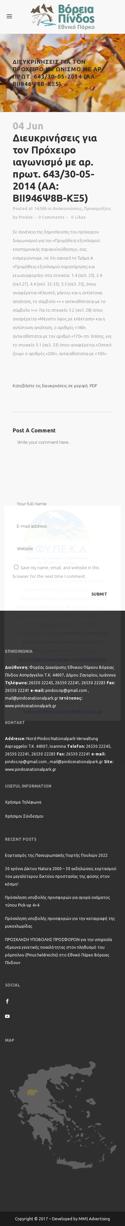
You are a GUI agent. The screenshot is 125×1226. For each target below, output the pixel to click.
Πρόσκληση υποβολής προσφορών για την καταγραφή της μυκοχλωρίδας (60, 922)
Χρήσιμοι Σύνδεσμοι (24, 816)
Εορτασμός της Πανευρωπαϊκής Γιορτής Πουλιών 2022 (56, 855)
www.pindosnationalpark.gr (30, 706)
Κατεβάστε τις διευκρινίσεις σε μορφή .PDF (55, 385)
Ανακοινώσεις (67, 208)
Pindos (26, 217)
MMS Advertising (94, 1219)
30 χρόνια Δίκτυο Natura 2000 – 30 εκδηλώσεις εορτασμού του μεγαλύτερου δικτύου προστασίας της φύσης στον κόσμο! (60, 876)
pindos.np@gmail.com (66, 690)
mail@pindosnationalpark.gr (31, 698)
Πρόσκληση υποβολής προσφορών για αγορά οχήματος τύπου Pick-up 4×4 (57, 901)
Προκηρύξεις (97, 208)
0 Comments (51, 217)
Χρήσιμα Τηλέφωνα (23, 802)
